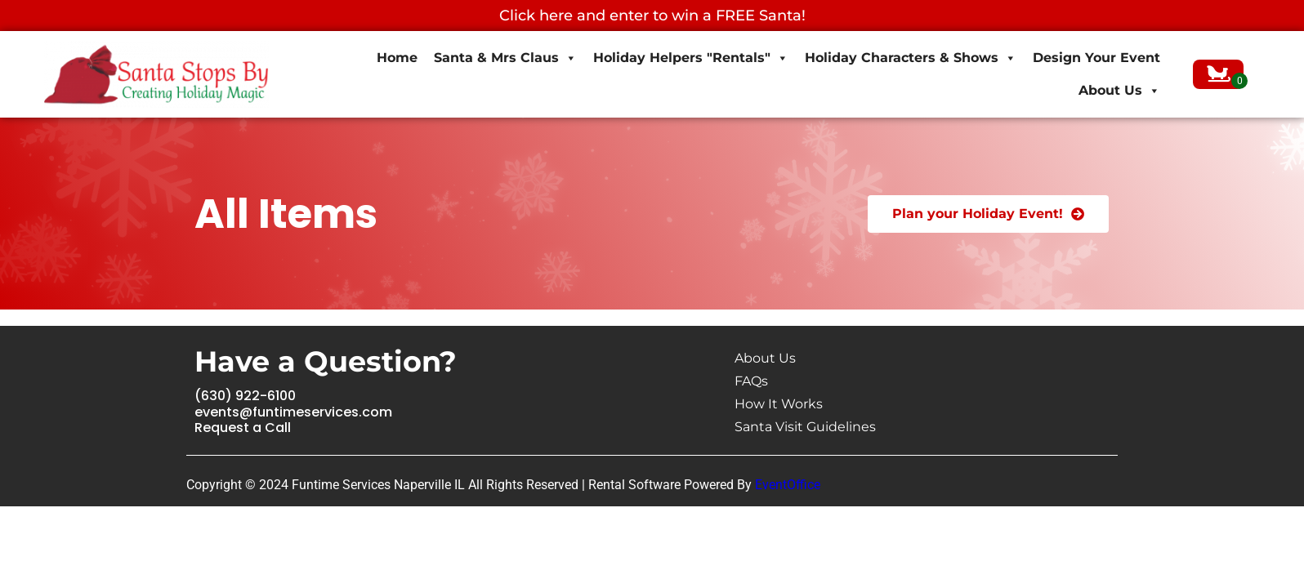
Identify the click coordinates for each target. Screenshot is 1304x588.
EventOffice (787, 484)
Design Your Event (1096, 57)
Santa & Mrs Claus (505, 58)
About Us (1119, 90)
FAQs (751, 381)
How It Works (779, 404)
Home (397, 57)
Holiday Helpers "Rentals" (690, 58)
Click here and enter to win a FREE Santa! (652, 15)
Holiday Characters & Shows (910, 58)
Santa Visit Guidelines (805, 426)
